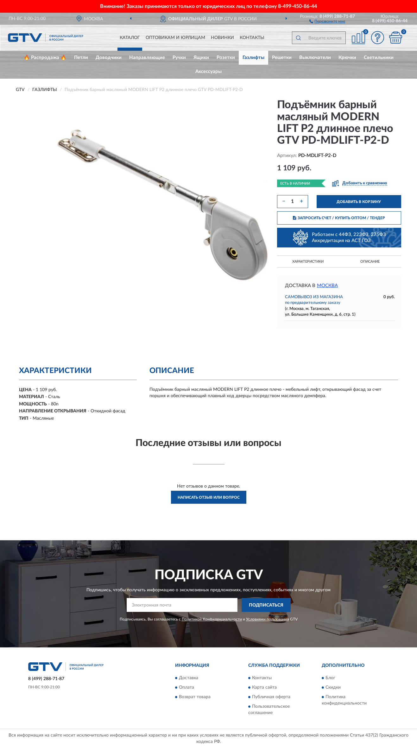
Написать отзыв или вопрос (209, 497)
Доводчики (109, 57)
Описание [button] (370, 261)
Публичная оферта (271, 697)
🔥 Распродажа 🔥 (45, 57)
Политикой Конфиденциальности (212, 619)
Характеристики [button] (308, 261)
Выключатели (315, 57)
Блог (330, 678)
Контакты (252, 38)
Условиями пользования (267, 619)
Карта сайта (264, 687)
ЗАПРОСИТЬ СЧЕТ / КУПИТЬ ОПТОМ (339, 218)
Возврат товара (195, 697)
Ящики (201, 57)
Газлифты (253, 57)
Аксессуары (208, 71)
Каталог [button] (130, 38)
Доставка (188, 678)
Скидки (333, 687)
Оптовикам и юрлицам (175, 38)
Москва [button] (327, 285)
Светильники (379, 57)
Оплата (186, 687)
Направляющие (147, 57)
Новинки (222, 38)
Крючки (347, 57)
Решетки (282, 57)
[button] (327, 21)
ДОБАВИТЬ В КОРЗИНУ (359, 202)
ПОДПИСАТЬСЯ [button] (266, 605)
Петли (81, 57)
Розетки (226, 57)
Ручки (179, 57)
